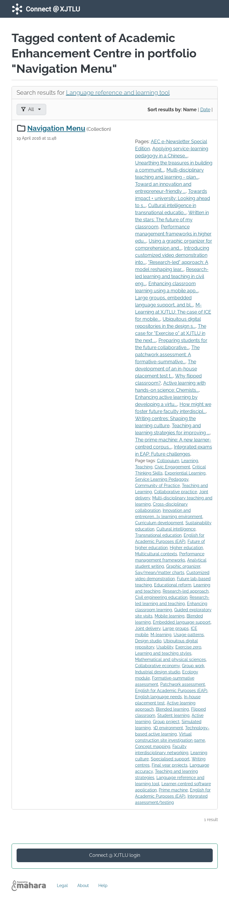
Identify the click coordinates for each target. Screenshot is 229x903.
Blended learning (172, 709)
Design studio (148, 640)
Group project (166, 721)
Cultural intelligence (176, 529)
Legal (62, 885)
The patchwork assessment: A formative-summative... (167, 355)
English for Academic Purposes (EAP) (171, 690)
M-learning (161, 634)
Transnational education (158, 535)
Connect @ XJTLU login (114, 855)
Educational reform (172, 585)
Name (190, 109)
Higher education (186, 547)
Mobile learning (170, 616)
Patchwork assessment (182, 684)
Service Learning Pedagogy (161, 479)
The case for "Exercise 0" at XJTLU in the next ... (170, 333)
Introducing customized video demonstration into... (172, 255)
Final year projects (170, 765)
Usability (164, 647)
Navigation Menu (56, 128)
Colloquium (168, 460)
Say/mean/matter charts (159, 572)
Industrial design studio (157, 672)
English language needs (158, 696)
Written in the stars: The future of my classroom (172, 220)
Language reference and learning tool (118, 92)
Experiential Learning (185, 473)
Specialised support (170, 759)
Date (205, 109)
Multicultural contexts (156, 554)
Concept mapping (152, 746)
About (83, 885)
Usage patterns (189, 634)
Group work (193, 665)
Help (103, 885)
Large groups (176, 628)
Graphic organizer (183, 566)
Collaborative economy (157, 665)
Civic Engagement (172, 467)
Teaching (144, 467)
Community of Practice (157, 485)
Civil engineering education (161, 597)
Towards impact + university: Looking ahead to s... (172, 198)
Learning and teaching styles (163, 653)
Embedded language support (182, 622)
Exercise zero (188, 647)
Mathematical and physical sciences (170, 659)
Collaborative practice (175, 491)
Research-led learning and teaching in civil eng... (172, 276)
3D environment (168, 727)
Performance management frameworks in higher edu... (173, 234)
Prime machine (173, 790)
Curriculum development (159, 522)
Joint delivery (148, 628)
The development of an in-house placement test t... (166, 369)
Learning (189, 460)
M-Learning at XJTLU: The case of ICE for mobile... (173, 312)
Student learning (173, 715)
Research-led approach (186, 591)
